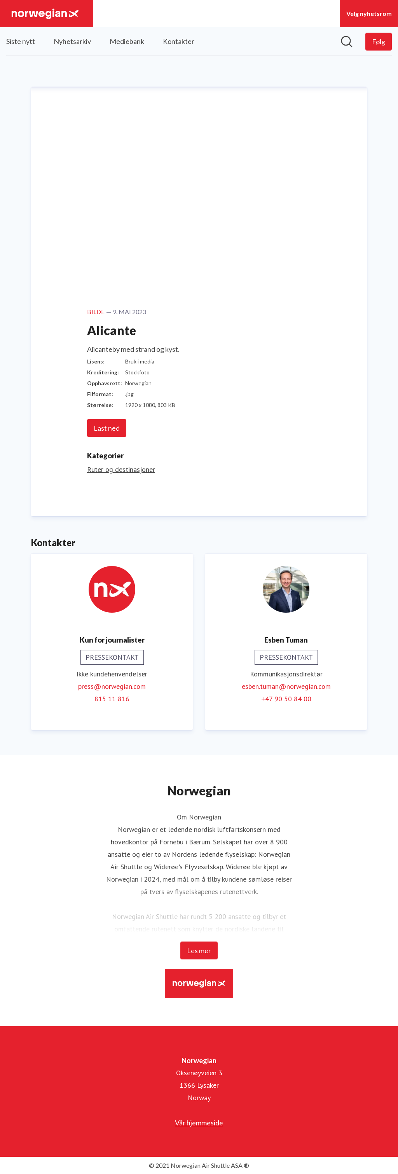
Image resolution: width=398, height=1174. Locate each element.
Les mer (199, 950)
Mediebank (127, 41)
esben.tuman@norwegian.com (286, 686)
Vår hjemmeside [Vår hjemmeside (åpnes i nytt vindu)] (199, 1122)
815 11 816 (111, 698)
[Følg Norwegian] (378, 42)
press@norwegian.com (112, 686)
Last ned (107, 428)
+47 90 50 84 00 (286, 698)
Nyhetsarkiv (72, 41)
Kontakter (178, 41)
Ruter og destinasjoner (121, 469)
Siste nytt (20, 41)
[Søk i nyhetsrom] (346, 41)
